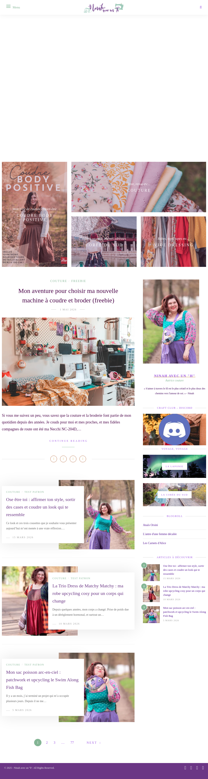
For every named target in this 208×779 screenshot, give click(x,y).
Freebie (78, 281)
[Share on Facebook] (53, 459)
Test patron (34, 491)
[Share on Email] (82, 459)
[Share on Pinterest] (63, 459)
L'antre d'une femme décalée (160, 534)
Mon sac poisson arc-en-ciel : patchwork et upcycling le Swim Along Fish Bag (42, 680)
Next (92, 742)
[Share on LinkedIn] (73, 459)
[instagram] (185, 767)
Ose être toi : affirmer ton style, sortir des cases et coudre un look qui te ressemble (40, 507)
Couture (58, 281)
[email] (203, 767)
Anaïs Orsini (150, 525)
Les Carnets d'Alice (154, 543)
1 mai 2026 (68, 309)
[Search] (201, 7)
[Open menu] (8, 6)
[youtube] (197, 767)
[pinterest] (191, 767)
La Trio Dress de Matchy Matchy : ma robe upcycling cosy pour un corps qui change (87, 593)
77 (72, 742)
